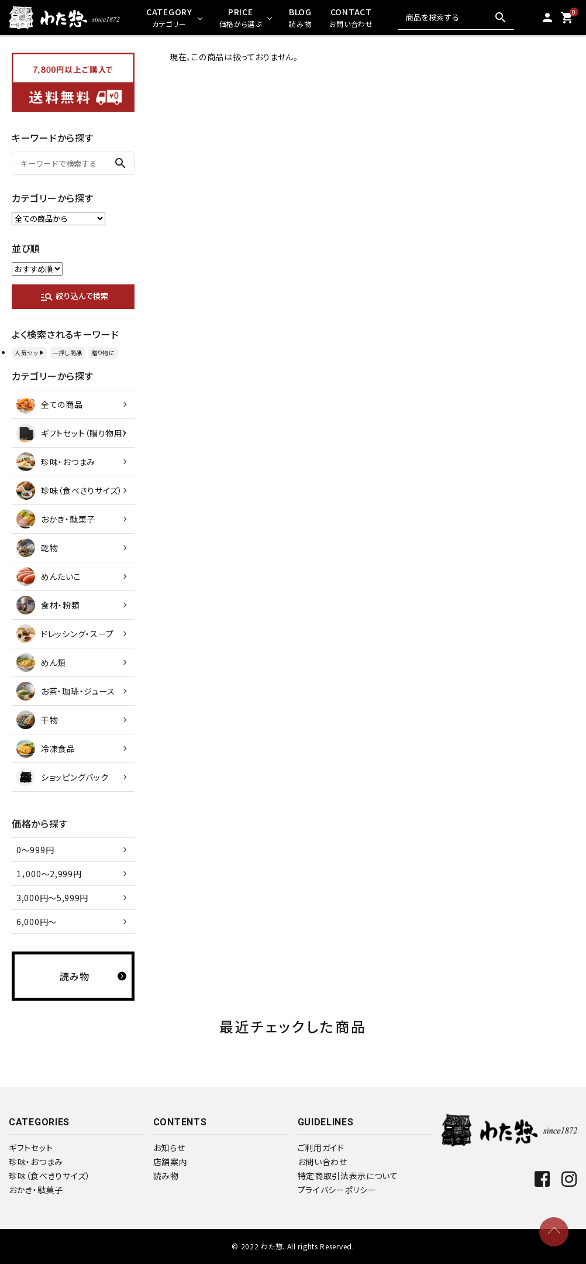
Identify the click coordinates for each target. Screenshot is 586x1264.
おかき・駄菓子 (36, 1190)
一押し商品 (68, 352)
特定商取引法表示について (348, 1175)
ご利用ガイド (321, 1147)
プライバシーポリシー (337, 1190)
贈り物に (103, 352)
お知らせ (169, 1147)
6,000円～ (36, 922)
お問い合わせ (322, 1161)
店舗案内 (170, 1161)
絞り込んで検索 (74, 297)
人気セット (29, 352)
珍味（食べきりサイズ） (50, 1175)
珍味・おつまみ (36, 1161)
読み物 (166, 1175)
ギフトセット (31, 1147)
